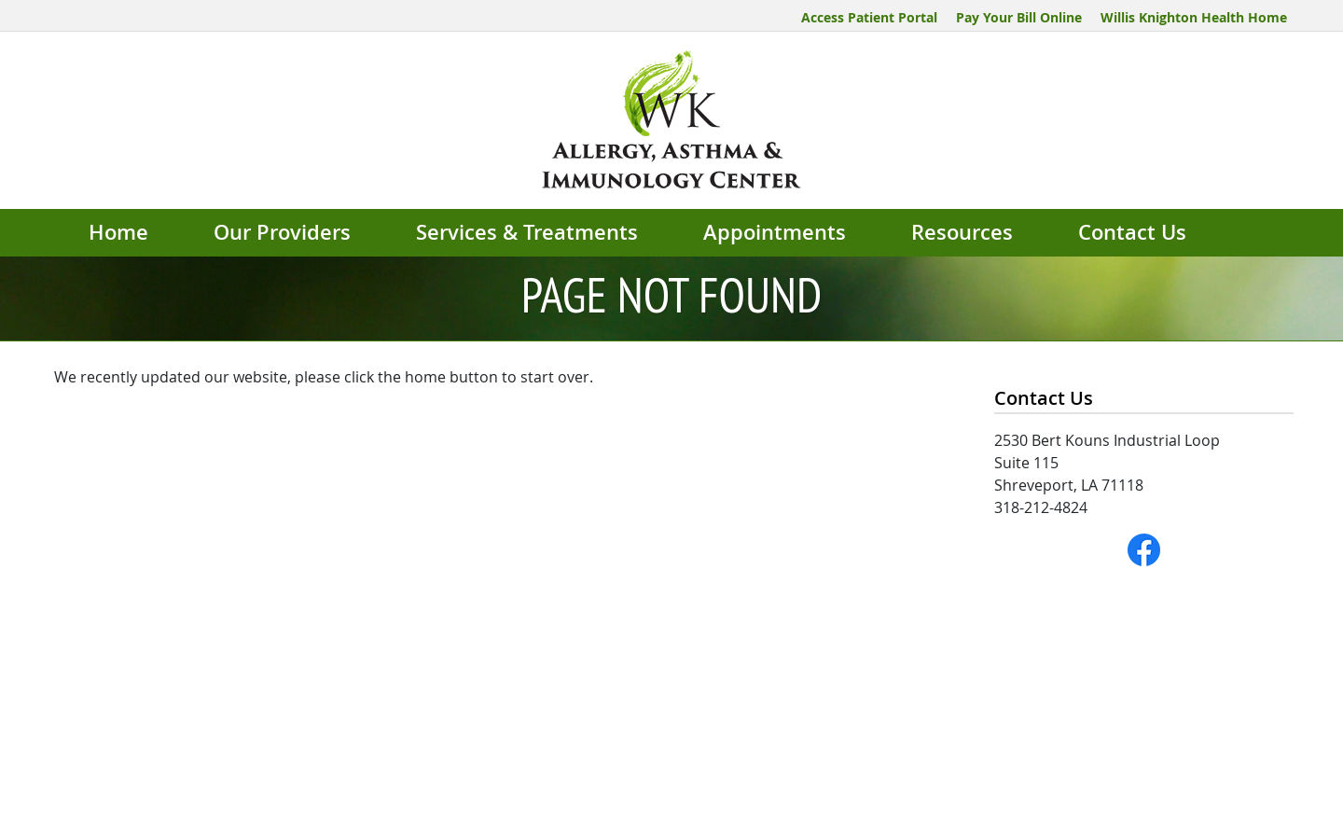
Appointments (774, 232)
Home (118, 232)
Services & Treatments (527, 232)
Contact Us (1132, 232)
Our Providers (282, 232)
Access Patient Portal (869, 17)
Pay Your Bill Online (1019, 17)
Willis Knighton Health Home (1194, 17)
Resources (962, 232)
